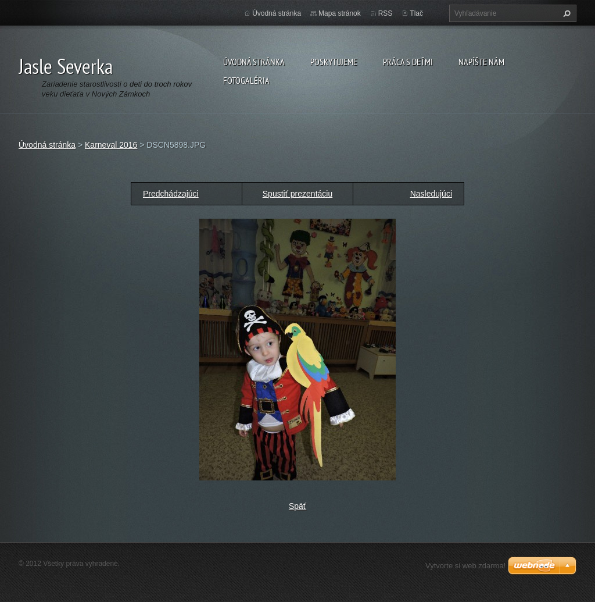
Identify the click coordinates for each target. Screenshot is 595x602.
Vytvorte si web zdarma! (465, 565)
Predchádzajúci (171, 193)
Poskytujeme (333, 61)
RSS (385, 13)
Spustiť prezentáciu (297, 193)
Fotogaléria (246, 80)
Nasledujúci (431, 193)
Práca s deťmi (408, 61)
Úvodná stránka (254, 61)
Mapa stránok (339, 13)
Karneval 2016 (111, 144)
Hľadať (565, 13)
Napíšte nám (481, 61)
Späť (297, 506)
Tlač (416, 13)
